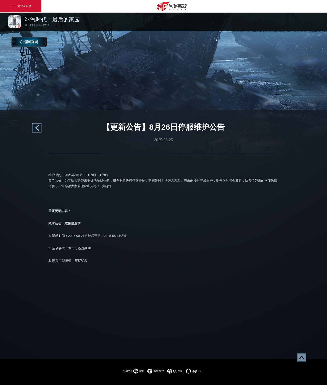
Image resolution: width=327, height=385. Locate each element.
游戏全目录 (20, 6)
